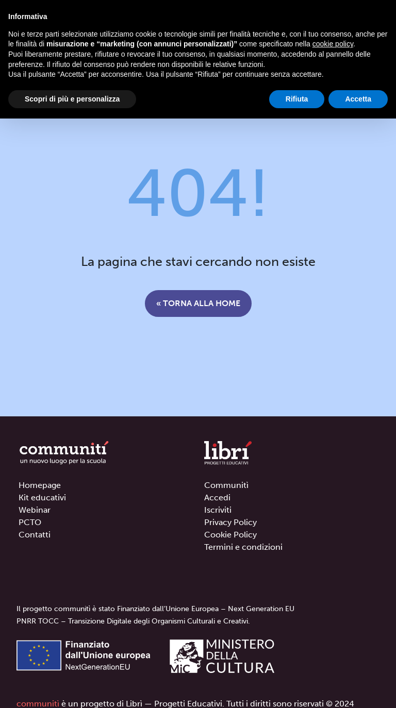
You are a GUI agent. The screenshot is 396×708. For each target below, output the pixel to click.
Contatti (35, 535)
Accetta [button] (358, 99)
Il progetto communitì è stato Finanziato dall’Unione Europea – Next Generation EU (155, 608)
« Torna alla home (198, 303)
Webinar (35, 510)
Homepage (40, 485)
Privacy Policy (230, 522)
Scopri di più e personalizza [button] (72, 99)
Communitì (226, 485)
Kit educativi (42, 497)
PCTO (30, 522)
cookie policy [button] (332, 44)
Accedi (217, 497)
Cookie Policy (230, 535)
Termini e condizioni (243, 547)
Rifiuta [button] (297, 99)
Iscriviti (218, 510)
